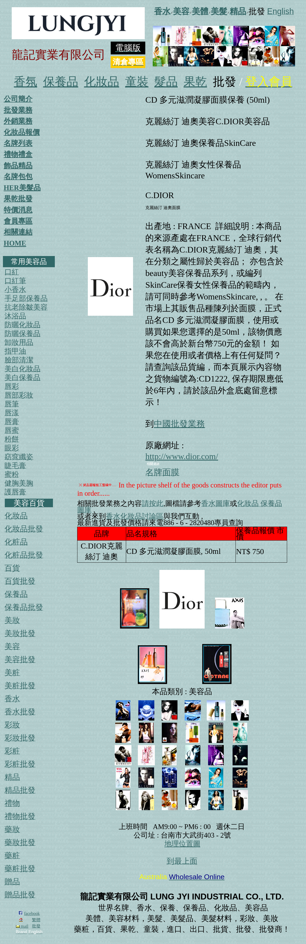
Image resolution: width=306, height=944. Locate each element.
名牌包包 (18, 177)
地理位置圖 (182, 844)
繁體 (36, 920)
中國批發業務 (179, 424)
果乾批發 (18, 199)
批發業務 (18, 110)
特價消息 (18, 210)
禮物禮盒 (18, 154)
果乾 (195, 81)
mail (22, 926)
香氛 (25, 81)
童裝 (136, 81)
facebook (32, 913)
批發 (36, 926)
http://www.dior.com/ (181, 456)
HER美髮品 (22, 188)
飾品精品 (18, 166)
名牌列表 (18, 143)
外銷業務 (18, 121)
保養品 (60, 81)
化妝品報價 (22, 132)
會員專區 (18, 221)
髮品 (166, 81)
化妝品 (101, 81)
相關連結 (18, 232)
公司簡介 (18, 99)
